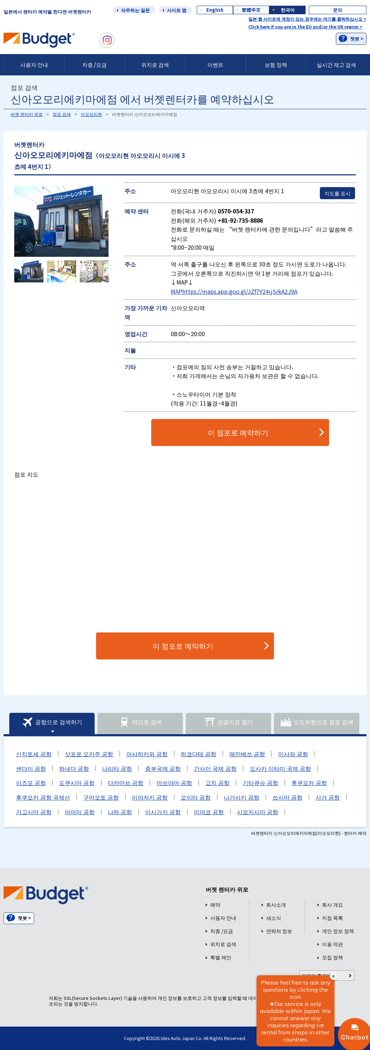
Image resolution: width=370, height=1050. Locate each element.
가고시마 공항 (34, 812)
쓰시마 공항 (287, 797)
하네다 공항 (74, 768)
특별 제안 (220, 957)
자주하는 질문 (135, 10)
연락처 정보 (279, 931)
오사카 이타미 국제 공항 (280, 768)
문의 (337, 9)
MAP (176, 291)
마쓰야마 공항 (174, 782)
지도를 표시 (337, 193)
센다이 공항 (31, 768)
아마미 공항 (80, 812)
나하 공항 (120, 812)
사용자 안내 (34, 64)
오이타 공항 (196, 797)
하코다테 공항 (198, 754)
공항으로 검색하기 (52, 722)
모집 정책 (332, 957)
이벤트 (215, 64)
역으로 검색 (140, 722)
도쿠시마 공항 (77, 782)
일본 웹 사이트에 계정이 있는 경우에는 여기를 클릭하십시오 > (307, 19)
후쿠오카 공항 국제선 (43, 797)
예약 (215, 905)
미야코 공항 (209, 812)
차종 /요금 (94, 64)
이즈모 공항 (31, 782)
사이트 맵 (176, 10)
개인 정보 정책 (338, 931)
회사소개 (276, 905)
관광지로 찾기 (228, 722)
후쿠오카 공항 (309, 782)
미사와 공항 (293, 754)
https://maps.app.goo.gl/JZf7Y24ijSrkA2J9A (239, 291)
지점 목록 (332, 918)
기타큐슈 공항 (260, 782)
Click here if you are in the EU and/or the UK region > (305, 26)
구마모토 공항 (101, 797)
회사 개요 (332, 905)
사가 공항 (328, 797)
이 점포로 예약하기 (238, 432)
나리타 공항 (117, 768)
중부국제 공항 (163, 768)
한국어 (288, 9)
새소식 (273, 918)
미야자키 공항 (150, 797)
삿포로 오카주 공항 (89, 754)
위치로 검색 (155, 64)
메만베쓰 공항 (247, 754)
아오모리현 (91, 114)
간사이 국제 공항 (215, 768)
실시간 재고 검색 (336, 64)
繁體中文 (251, 9)
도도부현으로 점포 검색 (316, 722)
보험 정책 (276, 64)
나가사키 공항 (241, 797)
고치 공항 (217, 782)
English (214, 9)
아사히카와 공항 (147, 754)
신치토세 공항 (34, 754)
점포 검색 (62, 114)
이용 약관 (332, 944)
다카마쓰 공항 (125, 782)
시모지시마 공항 (257, 812)
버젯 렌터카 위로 (27, 114)
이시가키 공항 (163, 812)
